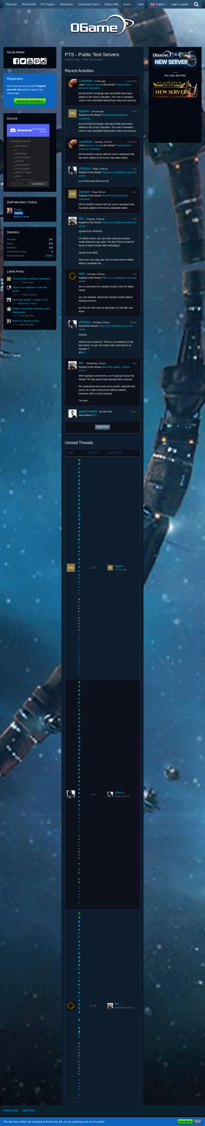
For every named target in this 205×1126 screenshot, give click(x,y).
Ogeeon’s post (92, 84)
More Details (185, 1121)
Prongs (18, 209)
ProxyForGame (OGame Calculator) (31, 278)
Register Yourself (30, 101)
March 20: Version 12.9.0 (25, 321)
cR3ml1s (16, 295)
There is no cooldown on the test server (79, 748)
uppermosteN (88, 411)
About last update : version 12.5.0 (30, 299)
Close (197, 1121)
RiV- (14, 303)
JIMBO (49, 255)
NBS (82, 274)
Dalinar (15, 316)
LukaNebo (86, 81)
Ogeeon (16, 282)
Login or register (179, 4)
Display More (102, 427)
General (79, 897)
